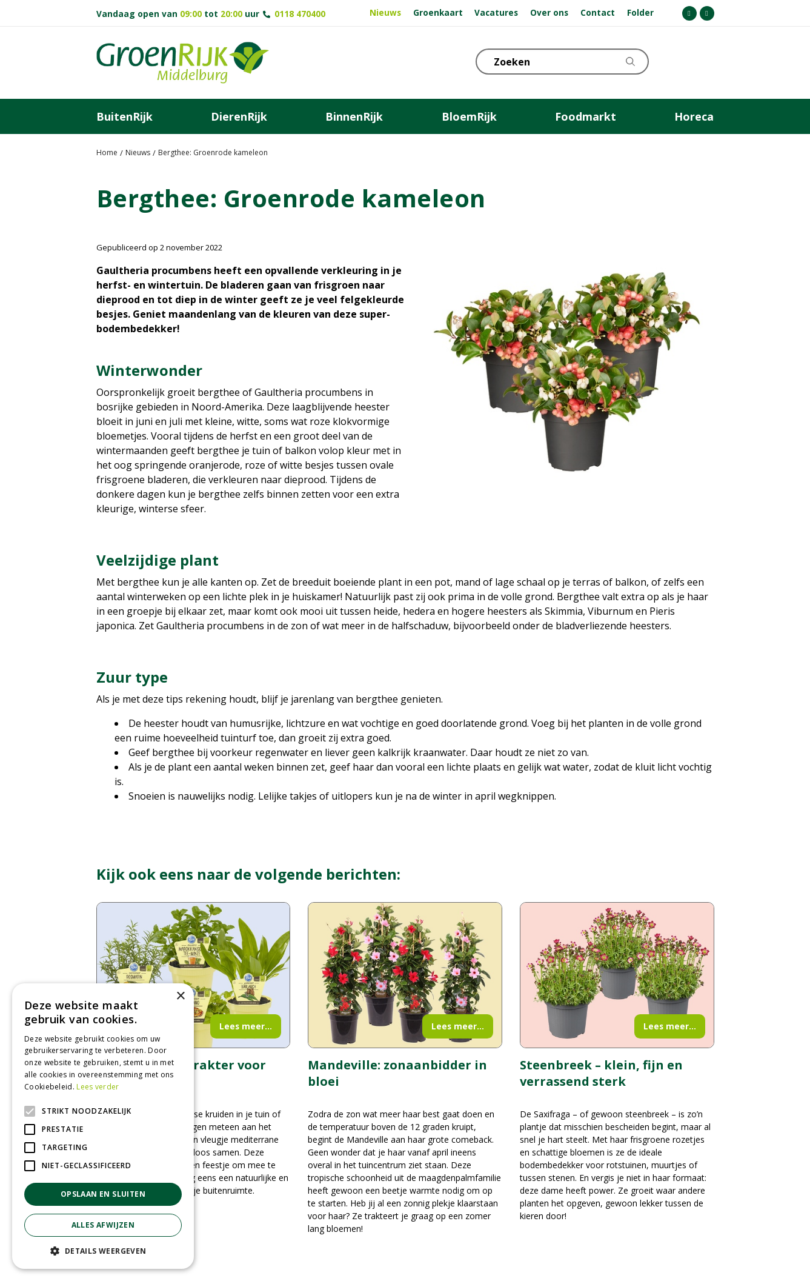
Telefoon (704, 60)
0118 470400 (299, 13)
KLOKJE (675, 60)
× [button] (180, 996)
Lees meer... (245, 1026)
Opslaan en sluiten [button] (103, 1194)
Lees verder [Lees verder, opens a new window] (97, 1087)
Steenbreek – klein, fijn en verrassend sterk (601, 1073)
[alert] (103, 1126)
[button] (103, 1251)
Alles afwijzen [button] (103, 1225)
